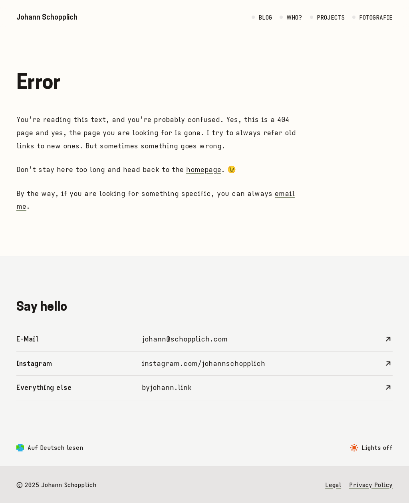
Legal (333, 485)
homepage (203, 169)
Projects (331, 17)
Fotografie (376, 17)
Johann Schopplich (46, 17)
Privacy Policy (371, 485)
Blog (265, 17)
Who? (294, 17)
